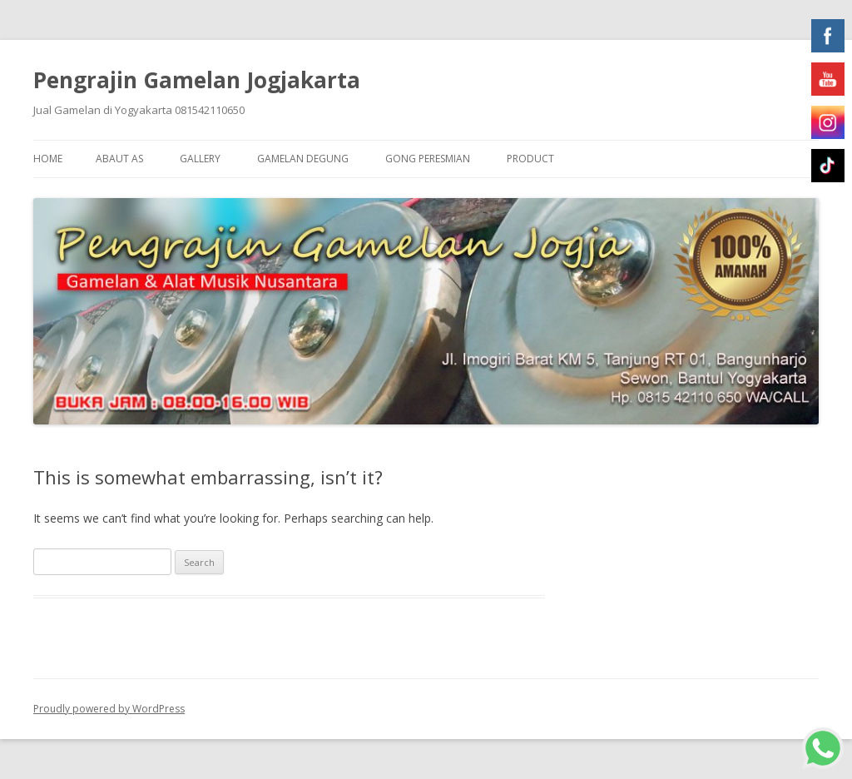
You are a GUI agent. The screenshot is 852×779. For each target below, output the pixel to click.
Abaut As (119, 158)
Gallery (200, 158)
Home (47, 158)
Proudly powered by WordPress (109, 709)
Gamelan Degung (303, 158)
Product (530, 158)
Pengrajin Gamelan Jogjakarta (196, 80)
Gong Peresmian (427, 158)
